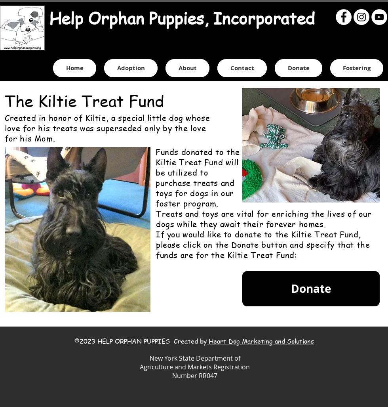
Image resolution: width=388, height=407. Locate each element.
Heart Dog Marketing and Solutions (260, 341)
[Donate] (311, 288)
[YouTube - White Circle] (379, 17)
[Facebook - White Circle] (344, 17)
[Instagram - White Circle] (361, 17)
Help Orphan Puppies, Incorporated (182, 18)
